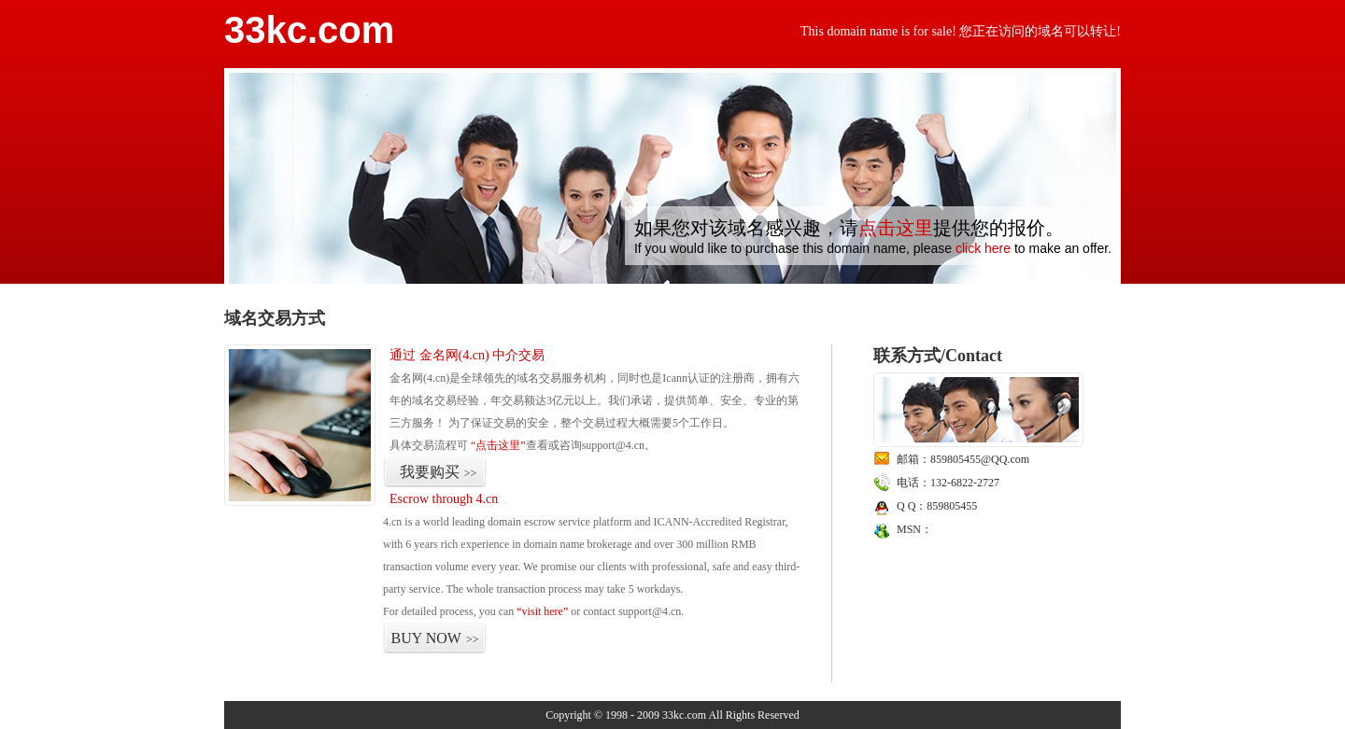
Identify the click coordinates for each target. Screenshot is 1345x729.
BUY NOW (435, 638)
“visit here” (542, 611)
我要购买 (438, 472)
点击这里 (895, 227)
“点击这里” (498, 445)
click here (983, 248)
